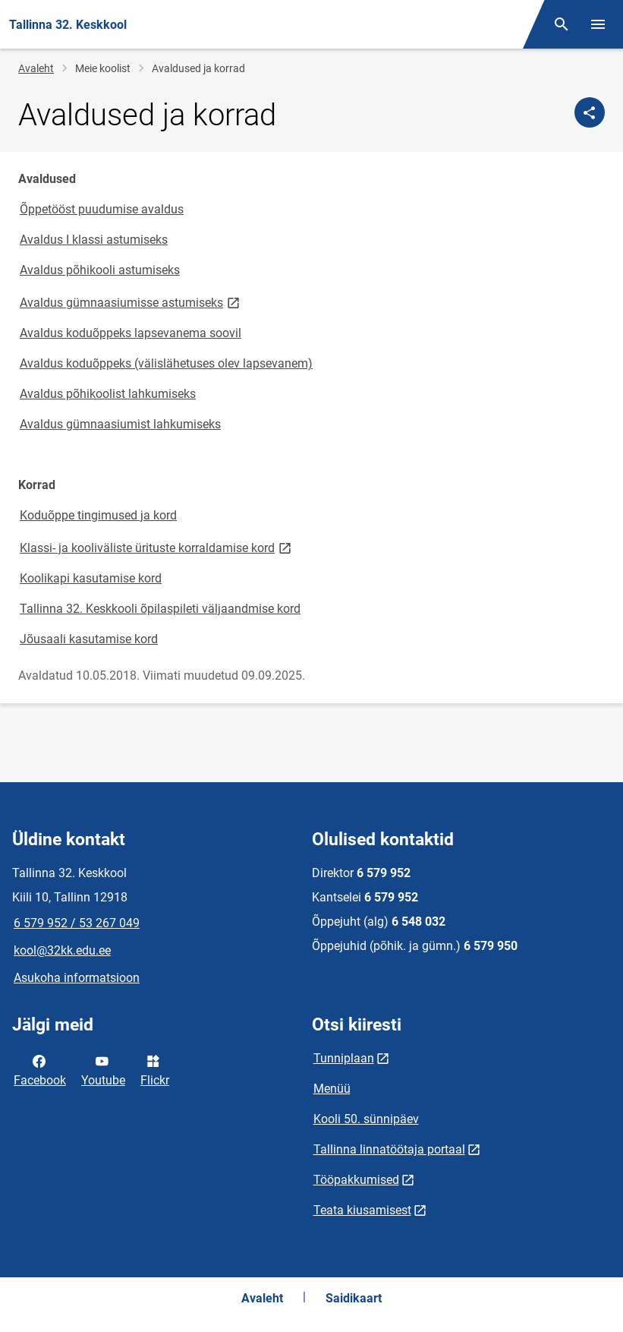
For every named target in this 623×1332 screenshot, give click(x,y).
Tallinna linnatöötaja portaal (389, 1149)
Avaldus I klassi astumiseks (94, 239)
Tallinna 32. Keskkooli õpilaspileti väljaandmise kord (160, 608)
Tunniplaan (343, 1058)
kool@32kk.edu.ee (62, 950)
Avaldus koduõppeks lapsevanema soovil (130, 333)
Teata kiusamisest (362, 1210)
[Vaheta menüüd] (598, 24)
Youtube (103, 1069)
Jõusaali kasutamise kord (89, 639)
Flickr (154, 1069)
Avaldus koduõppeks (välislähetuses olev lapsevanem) (166, 363)
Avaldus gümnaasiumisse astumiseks (131, 302)
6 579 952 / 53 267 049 (77, 923)
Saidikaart (354, 1298)
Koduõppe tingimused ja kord (98, 515)
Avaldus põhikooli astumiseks (100, 270)
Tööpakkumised (356, 1180)
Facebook (40, 1069)
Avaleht (36, 68)
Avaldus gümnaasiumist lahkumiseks (120, 424)
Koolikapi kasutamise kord (91, 578)
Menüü (332, 1088)
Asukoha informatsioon (77, 978)
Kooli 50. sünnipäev (366, 1119)
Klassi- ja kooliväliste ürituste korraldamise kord (157, 547)
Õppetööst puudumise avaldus (102, 209)
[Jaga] (589, 112)
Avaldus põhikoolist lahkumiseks (108, 394)
